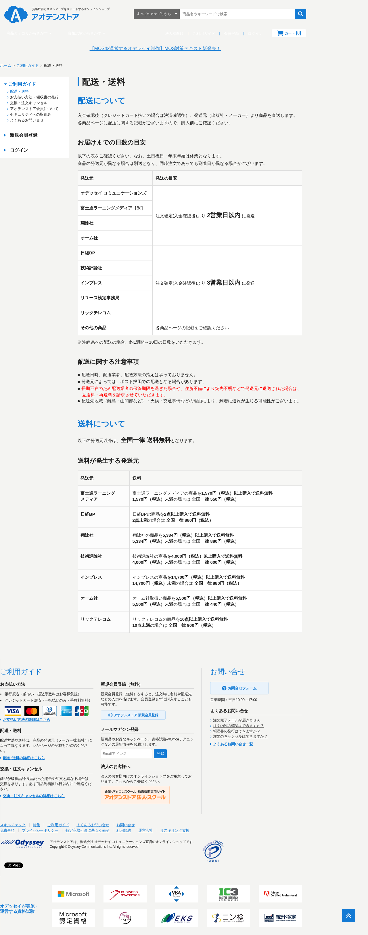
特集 (69, 822)
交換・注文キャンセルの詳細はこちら (67, 793)
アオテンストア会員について (67, 108)
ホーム (38, 65)
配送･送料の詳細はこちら (57, 755)
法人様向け (203, 33)
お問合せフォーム (275, 685)
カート (321, 33)
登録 (193, 750)
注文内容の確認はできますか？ (271, 722)
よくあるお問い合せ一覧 (266, 741)
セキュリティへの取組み (63, 114)
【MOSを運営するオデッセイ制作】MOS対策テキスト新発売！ (184, 48)
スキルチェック (46, 822)
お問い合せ (159, 822)
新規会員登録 (56, 135)
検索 (329, 14)
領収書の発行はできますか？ (270, 728)
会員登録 (260, 33)
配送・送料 (52, 91)
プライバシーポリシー (73, 827)
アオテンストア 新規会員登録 (169, 712)
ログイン (284, 33)
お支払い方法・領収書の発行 (67, 97)
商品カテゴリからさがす (55, 33)
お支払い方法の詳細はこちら (59, 716)
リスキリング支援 (207, 827)
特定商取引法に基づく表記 (120, 827)
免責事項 (40, 827)
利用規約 (157, 827)
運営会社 (178, 827)
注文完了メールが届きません (270, 717)
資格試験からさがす (113, 33)
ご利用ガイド (232, 33)
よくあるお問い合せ (60, 120)
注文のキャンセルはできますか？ (273, 733)
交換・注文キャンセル (61, 103)
